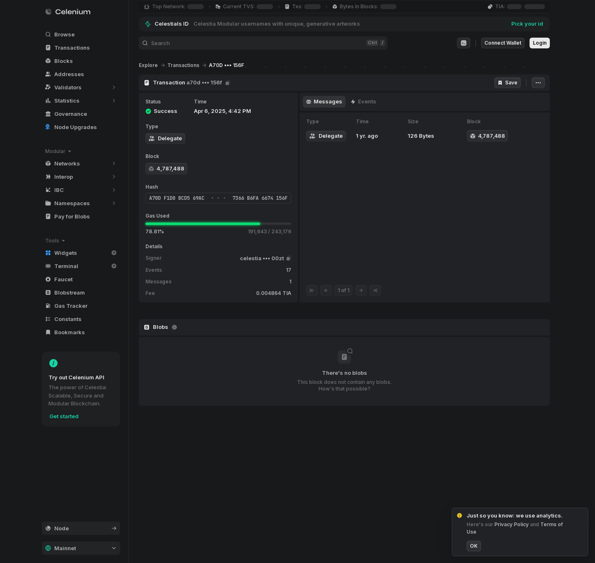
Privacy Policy (512, 524)
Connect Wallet (502, 43)
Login (540, 43)
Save (508, 82)
